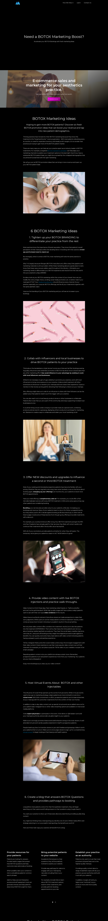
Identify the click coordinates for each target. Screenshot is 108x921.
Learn (79, 3)
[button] (68, 3)
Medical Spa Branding (46, 282)
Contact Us (87, 3)
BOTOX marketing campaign (57, 151)
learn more (54, 99)
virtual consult (28, 732)
